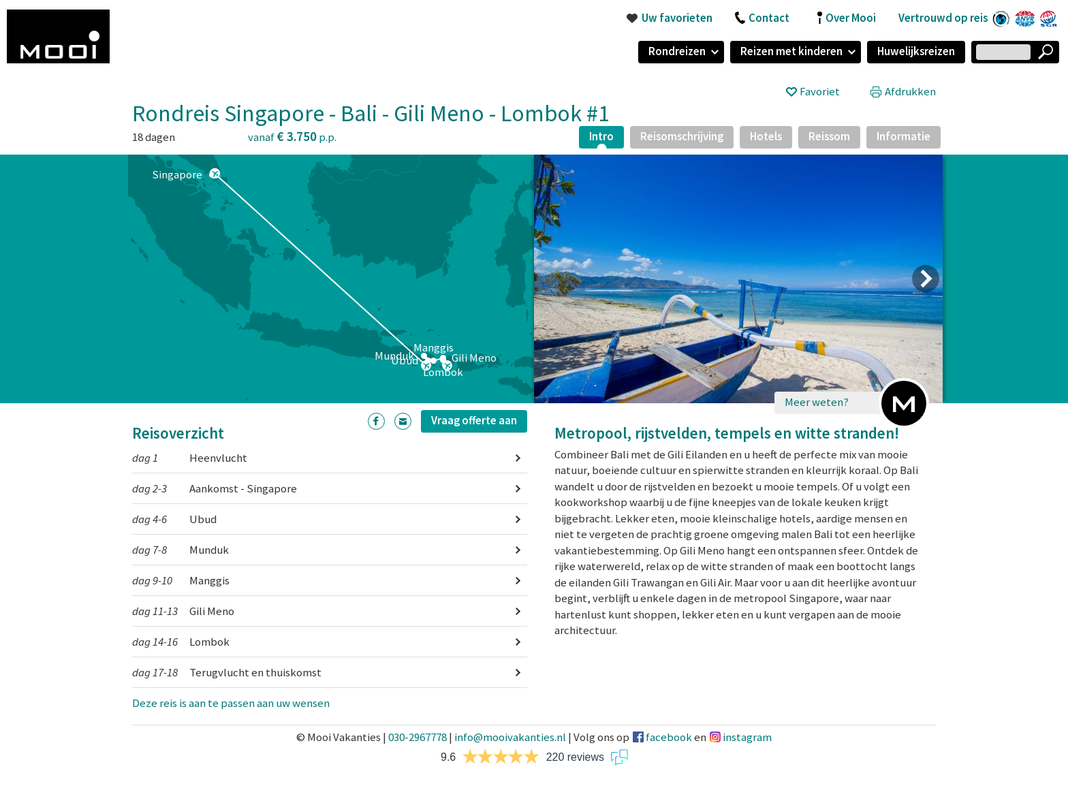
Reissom (829, 136)
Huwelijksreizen (916, 51)
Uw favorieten (677, 17)
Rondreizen (677, 51)
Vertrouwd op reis (943, 17)
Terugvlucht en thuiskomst (226, 672)
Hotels (766, 136)
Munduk (180, 550)
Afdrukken (910, 91)
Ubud (174, 519)
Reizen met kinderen (791, 51)
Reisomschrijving (681, 136)
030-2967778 (417, 736)
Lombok (181, 642)
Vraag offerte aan (474, 420)
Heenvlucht (189, 458)
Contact (769, 17)
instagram (747, 736)
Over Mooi (851, 17)
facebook (669, 736)
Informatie (903, 136)
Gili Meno (183, 611)
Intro (601, 136)
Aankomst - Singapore (214, 488)
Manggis (181, 580)
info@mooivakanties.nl (510, 736)
